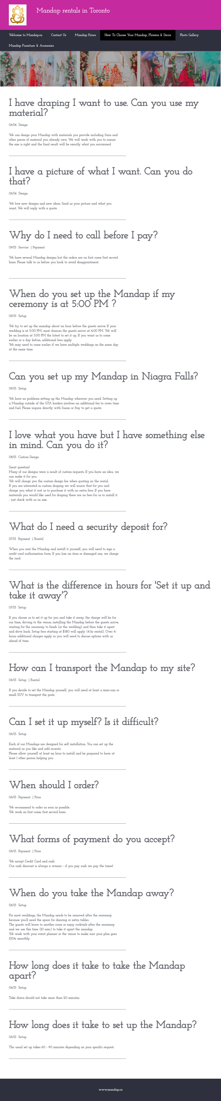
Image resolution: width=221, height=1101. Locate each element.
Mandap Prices (85, 35)
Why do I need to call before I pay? (83, 236)
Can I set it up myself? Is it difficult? (83, 722)
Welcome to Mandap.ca (25, 35)
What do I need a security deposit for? (88, 527)
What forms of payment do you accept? (91, 840)
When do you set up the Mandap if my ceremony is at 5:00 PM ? (92, 299)
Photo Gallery (189, 35)
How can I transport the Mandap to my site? (102, 668)
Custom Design (28, 457)
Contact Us (58, 35)
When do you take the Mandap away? (91, 894)
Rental (38, 539)
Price (37, 797)
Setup (22, 316)
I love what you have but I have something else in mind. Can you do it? (107, 441)
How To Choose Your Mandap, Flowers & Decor (138, 35)
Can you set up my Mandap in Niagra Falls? (103, 377)
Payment (39, 247)
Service (23, 247)
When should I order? (53, 786)
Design (23, 125)
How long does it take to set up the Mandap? (102, 1025)
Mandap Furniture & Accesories (31, 46)
